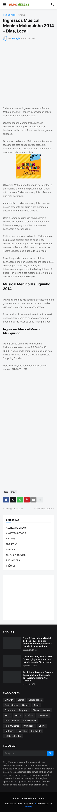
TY (34, 803)
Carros (20, 700)
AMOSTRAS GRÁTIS (16, 533)
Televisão (22, 731)
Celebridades (35, 700)
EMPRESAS (11, 544)
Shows (21, 15)
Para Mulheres (12, 725)
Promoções (29, 725)
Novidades (43, 715)
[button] (4, 4)
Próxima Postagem (43, 508)
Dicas (36, 705)
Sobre (16, 798)
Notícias (29, 715)
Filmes (36, 710)
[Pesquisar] (25, 753)
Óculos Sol (36, 731)
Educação (10, 710)
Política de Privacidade (33, 798)
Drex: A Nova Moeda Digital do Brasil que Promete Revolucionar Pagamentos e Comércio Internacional (37, 642)
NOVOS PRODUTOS (16, 555)
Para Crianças (12, 720)
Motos (18, 715)
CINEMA (9, 700)
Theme (28, 806)
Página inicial (9, 15)
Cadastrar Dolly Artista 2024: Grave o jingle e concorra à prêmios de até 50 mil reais (38, 659)
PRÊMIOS (11, 565)
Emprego (23, 710)
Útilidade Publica (13, 736)
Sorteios (9, 731)
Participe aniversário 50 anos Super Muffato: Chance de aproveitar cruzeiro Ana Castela (38, 676)
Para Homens (29, 720)
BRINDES (10, 538)
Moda (7, 715)
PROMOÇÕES (13, 560)
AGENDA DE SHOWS (16, 527)
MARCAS (10, 549)
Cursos (25, 705)
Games (46, 710)
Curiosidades (11, 705)
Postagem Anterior (14, 508)
